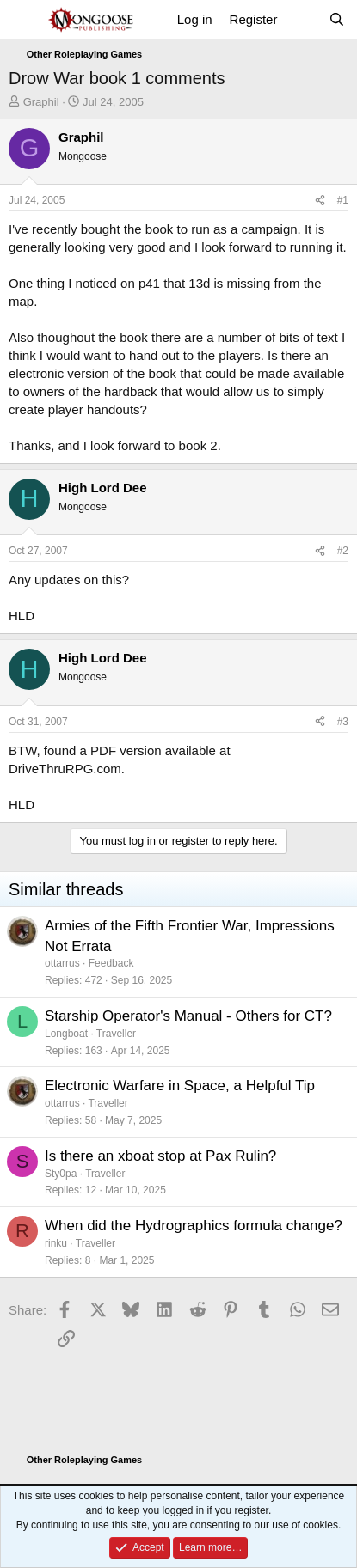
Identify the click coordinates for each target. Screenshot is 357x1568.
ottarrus (62, 963)
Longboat (66, 1034)
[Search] (337, 19)
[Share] (320, 200)
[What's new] (302, 19)
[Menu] (23, 20)
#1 (342, 200)
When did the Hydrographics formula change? (193, 1225)
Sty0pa (61, 1174)
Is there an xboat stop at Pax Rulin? (160, 1156)
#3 (342, 722)
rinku (56, 1243)
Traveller (116, 1034)
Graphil (41, 101)
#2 (342, 551)
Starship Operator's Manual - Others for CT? (188, 1016)
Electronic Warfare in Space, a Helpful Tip (180, 1085)
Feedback (111, 963)
